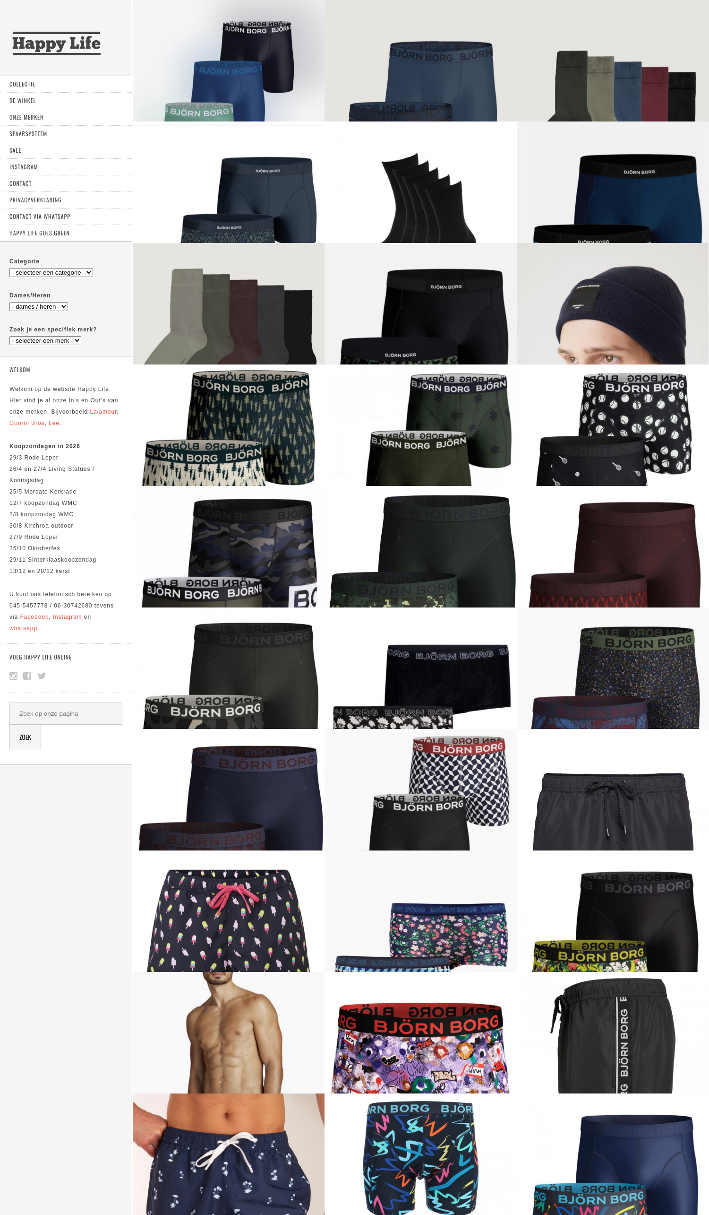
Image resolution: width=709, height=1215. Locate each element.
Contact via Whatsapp (39, 216)
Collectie (22, 84)
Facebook (34, 617)
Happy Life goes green (39, 233)
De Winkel (22, 100)
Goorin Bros (27, 423)
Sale (15, 150)
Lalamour (103, 411)
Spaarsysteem (28, 134)
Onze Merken (26, 117)
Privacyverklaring (35, 200)
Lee (54, 423)
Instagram (23, 167)
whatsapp (23, 628)
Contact (20, 183)
